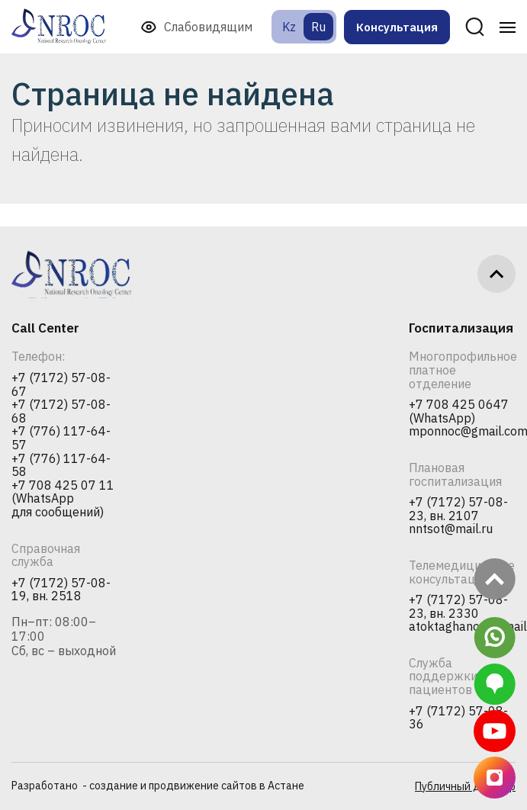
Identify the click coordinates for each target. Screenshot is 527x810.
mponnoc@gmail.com (462, 432)
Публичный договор (465, 786)
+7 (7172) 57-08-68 (61, 411)
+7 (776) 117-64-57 (61, 438)
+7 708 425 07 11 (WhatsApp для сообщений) (62, 499)
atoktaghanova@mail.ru (462, 627)
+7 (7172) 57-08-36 (458, 718)
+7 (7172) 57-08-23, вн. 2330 (458, 606)
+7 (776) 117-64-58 (61, 465)
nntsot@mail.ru (451, 529)
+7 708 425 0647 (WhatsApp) (459, 411)
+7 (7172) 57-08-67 (61, 384)
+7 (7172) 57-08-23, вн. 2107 (458, 509)
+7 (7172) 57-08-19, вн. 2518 (61, 590)
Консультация (397, 27)
